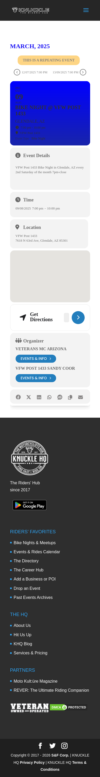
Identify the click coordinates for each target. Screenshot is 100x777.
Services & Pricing (31, 653)
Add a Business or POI (35, 579)
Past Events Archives (33, 597)
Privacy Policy (32, 762)
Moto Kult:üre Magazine (36, 681)
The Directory (26, 561)
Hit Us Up (22, 635)
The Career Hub (29, 570)
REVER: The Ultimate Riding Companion (51, 690)
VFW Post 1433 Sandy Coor (45, 368)
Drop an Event (27, 588)
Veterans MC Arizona (41, 349)
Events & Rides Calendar (37, 552)
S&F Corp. (60, 755)
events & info (36, 358)
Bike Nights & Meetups (35, 543)
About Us (22, 625)
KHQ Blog (23, 644)
